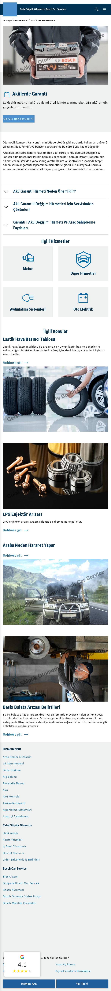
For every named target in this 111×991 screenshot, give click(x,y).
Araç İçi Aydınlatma (15, 816)
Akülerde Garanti (14, 803)
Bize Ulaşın (10, 876)
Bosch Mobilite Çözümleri (19, 903)
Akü (33, 20)
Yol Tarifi (82, 984)
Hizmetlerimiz (21, 20)
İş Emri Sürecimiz (14, 846)
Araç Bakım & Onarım (17, 757)
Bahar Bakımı (12, 770)
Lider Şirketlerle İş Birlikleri (21, 859)
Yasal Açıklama (65, 964)
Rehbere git (12, 363)
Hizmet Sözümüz (14, 853)
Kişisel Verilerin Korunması (73, 971)
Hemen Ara (28, 984)
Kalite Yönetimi (13, 839)
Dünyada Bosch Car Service (21, 883)
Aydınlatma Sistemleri (17, 809)
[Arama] (97, 9)
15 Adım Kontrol (13, 763)
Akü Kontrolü (11, 796)
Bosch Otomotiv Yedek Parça (22, 896)
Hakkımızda (10, 833)
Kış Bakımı (10, 776)
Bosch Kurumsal (13, 890)
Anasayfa (7, 20)
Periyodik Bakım (13, 783)
